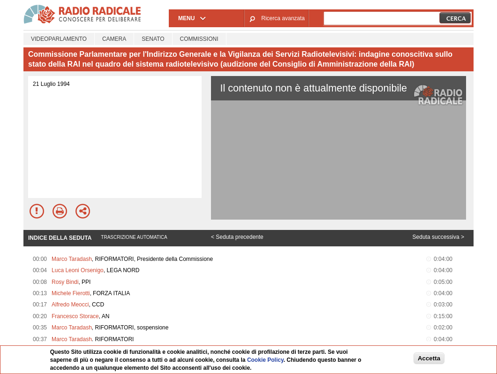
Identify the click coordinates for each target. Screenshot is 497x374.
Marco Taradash (72, 259)
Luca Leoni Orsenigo (78, 270)
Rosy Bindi (65, 282)
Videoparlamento (59, 39)
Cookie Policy (265, 360)
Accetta (429, 358)
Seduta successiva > (438, 237)
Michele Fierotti (71, 293)
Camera (114, 39)
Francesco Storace (75, 316)
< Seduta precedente (237, 237)
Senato (153, 39)
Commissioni (199, 39)
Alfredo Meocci (70, 304)
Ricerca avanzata (283, 18)
